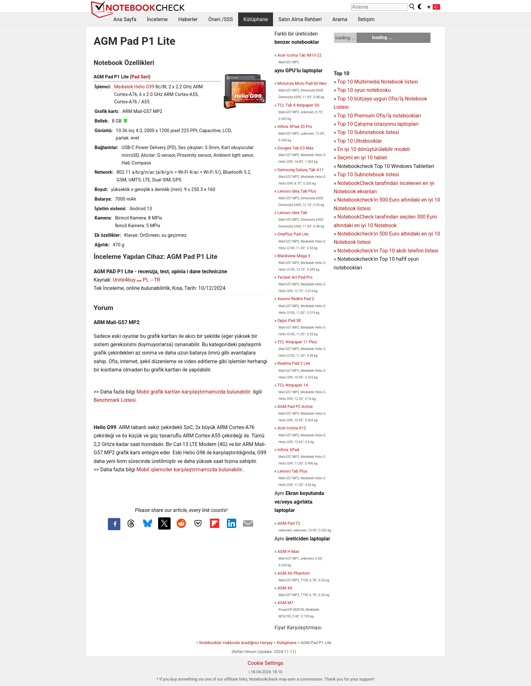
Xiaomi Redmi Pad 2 (296, 298)
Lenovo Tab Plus (292, 471)
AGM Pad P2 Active (295, 406)
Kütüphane (255, 19)
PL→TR (151, 280)
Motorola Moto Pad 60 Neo (302, 83)
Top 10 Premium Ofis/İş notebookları (379, 116)
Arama (339, 19)
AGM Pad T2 (289, 523)
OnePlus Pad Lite (293, 234)
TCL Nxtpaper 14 (292, 385)
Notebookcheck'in (358, 234)
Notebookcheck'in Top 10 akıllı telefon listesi (387, 251)
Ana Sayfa (124, 19)
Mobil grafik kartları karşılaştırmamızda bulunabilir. (194, 392)
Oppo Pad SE (289, 320)
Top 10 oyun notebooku (364, 90)
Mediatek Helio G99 (134, 87)
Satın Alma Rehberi (300, 19)
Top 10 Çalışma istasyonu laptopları (378, 124)
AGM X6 (285, 588)
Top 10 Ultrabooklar (359, 141)
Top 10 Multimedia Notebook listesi (377, 82)
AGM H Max (288, 551)
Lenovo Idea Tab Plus (297, 191)
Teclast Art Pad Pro (294, 277)
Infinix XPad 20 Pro (295, 126)
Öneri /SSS (220, 19)
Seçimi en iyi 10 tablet (362, 158)
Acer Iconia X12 (292, 428)
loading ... (345, 37)
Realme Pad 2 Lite (294, 363)
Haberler (188, 19)
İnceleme (157, 19)
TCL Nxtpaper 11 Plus (297, 341)
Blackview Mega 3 (294, 255)
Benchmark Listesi (115, 400)
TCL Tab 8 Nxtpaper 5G (298, 105)
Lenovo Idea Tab (292, 212)
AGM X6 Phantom (294, 573)
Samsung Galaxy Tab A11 (301, 169)
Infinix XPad (288, 449)
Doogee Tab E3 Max (296, 148)
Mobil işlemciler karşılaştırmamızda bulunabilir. (189, 470)
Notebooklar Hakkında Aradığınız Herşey (236, 642)
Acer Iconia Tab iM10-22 (300, 55)
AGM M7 (286, 602)
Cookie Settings (266, 663)
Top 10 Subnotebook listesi (368, 132)
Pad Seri (140, 77)
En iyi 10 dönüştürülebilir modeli (373, 149)
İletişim (366, 19)
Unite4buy (124, 280)
